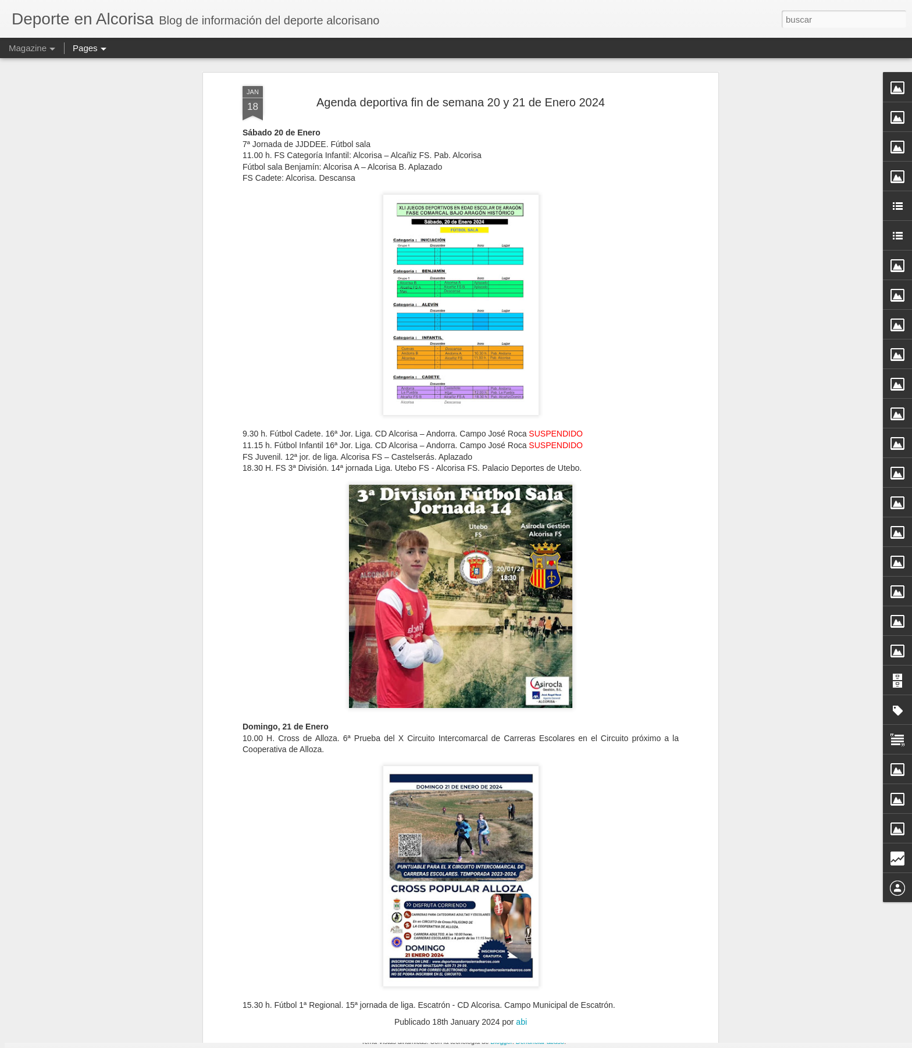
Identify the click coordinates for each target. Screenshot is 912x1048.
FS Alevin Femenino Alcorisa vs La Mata (422, 903)
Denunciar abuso (540, 1041)
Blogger (501, 1041)
